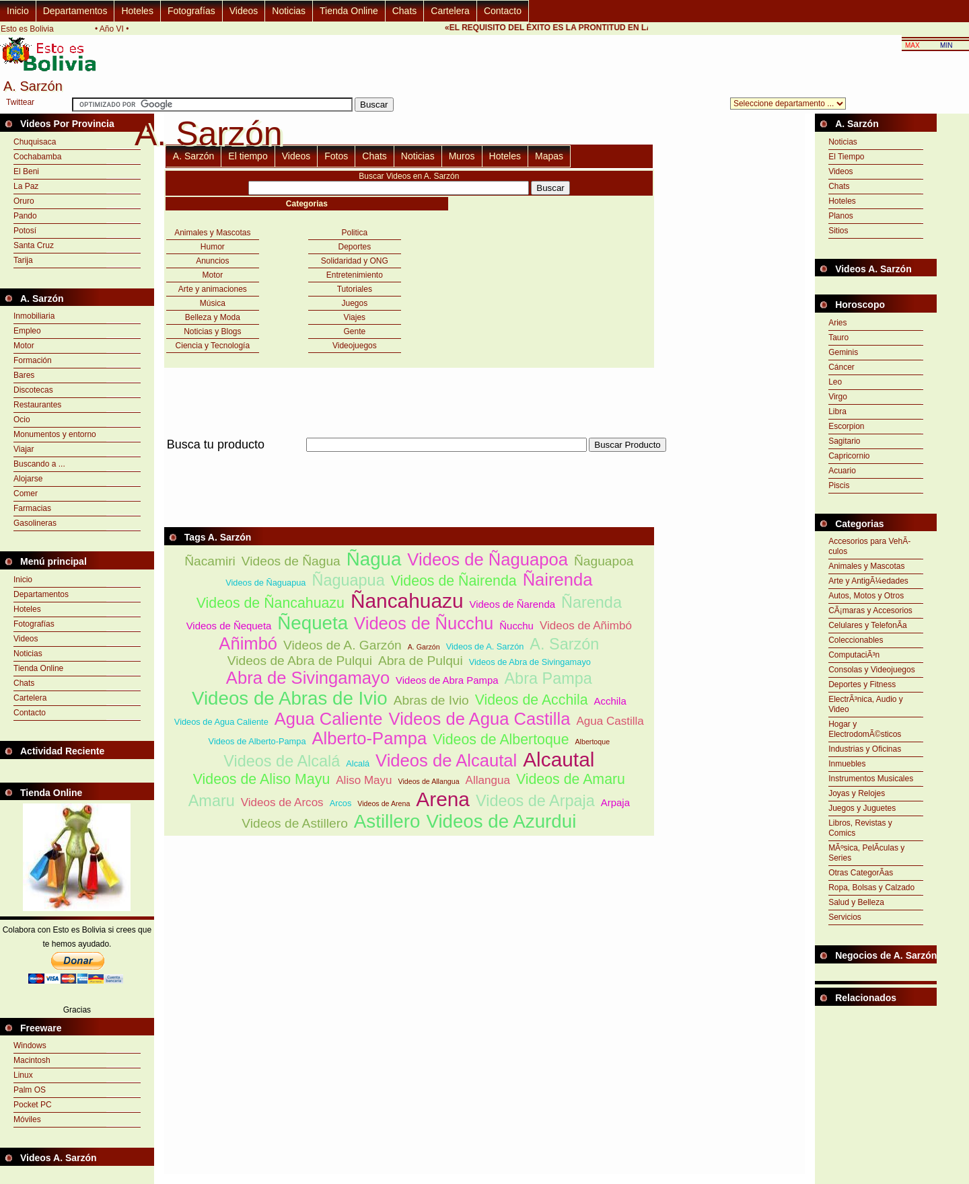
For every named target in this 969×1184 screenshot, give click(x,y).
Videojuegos (354, 345)
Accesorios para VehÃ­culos (869, 546)
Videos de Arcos (282, 802)
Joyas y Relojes (856, 793)
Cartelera (450, 10)
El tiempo (247, 156)
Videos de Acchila (531, 700)
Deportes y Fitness (862, 684)
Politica (355, 232)
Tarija (23, 260)
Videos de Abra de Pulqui (299, 661)
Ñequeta (312, 623)
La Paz (25, 186)
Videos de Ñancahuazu (270, 603)
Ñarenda (591, 602)
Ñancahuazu (407, 601)
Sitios (838, 230)
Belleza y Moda (212, 317)
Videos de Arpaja (535, 801)
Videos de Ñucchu (423, 623)
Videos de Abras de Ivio (290, 698)
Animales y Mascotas (212, 232)
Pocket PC (32, 1104)
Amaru (211, 801)
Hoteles (137, 10)
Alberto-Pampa (369, 738)
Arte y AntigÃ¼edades (868, 581)
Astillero (387, 821)
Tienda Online (349, 10)
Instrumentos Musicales (870, 778)
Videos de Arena (383, 803)
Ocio (21, 419)
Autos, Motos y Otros (866, 595)
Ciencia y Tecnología (213, 345)
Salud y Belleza (856, 902)
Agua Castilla (609, 721)
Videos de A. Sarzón (485, 646)
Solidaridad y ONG (354, 261)
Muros (462, 156)
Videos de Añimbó (586, 625)
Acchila (610, 701)
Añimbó (248, 643)
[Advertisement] (409, 460)
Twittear (20, 102)
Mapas (549, 156)
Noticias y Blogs (212, 331)
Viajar (23, 449)
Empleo (27, 331)
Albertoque (592, 742)
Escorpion (846, 426)
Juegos (354, 303)
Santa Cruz (33, 245)
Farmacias (32, 508)
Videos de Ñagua (291, 561)
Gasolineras (35, 523)
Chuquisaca (34, 142)
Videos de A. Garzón (342, 645)
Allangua (488, 780)
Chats (404, 10)
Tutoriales (354, 289)
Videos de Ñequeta (229, 625)
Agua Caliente (329, 718)
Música (212, 303)
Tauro (838, 337)
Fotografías (191, 10)
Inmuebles (846, 763)
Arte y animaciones (212, 289)
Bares (23, 375)
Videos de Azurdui (501, 821)
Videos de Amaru (570, 779)
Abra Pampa (547, 678)
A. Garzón (424, 647)
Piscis (838, 485)
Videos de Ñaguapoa (487, 559)
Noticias (289, 10)
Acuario (842, 470)
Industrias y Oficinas (864, 749)
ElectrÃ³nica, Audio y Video (865, 704)
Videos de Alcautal (446, 760)
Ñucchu (516, 625)
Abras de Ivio (431, 700)
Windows (29, 1045)
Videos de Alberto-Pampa (257, 741)
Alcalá (357, 763)
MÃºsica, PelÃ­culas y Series (866, 853)
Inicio (18, 10)
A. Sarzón (193, 156)
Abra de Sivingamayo (308, 677)
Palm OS (29, 1090)
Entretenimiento (354, 275)
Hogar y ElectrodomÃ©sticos (864, 729)
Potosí (24, 230)
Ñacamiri (210, 561)
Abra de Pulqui (420, 661)
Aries (837, 322)
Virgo (837, 396)
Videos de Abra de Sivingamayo (530, 662)
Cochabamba (37, 156)
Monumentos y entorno (54, 434)
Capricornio (848, 456)
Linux (23, 1075)
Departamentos (75, 10)
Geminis (843, 352)
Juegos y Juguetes (862, 808)
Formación (32, 360)
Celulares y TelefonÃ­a (867, 625)
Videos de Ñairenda (454, 581)
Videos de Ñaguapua (265, 583)
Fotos (336, 156)
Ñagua (374, 559)
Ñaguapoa (604, 561)
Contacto (503, 10)
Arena (443, 799)
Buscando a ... (39, 464)
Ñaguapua (348, 580)
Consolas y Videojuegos (871, 669)
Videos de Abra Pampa (447, 680)
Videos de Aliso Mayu (261, 779)
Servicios (844, 917)
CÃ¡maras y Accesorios (870, 610)
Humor (213, 246)
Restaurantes (37, 404)
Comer (25, 493)
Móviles (27, 1119)
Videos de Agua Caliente (221, 722)
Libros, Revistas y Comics (860, 828)
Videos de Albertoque (501, 740)
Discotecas (33, 390)
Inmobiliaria (34, 316)
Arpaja (615, 802)
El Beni (26, 171)
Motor (23, 345)
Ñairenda (558, 579)
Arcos (341, 803)
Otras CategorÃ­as (860, 872)
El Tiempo (846, 156)
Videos (243, 10)
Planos (840, 216)
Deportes (354, 246)
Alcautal (558, 759)
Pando (25, 216)
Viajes (354, 317)
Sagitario (844, 441)
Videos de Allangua (429, 781)
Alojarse (27, 478)
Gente (354, 331)
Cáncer (841, 367)
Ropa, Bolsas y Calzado (871, 887)
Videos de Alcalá (281, 761)
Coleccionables (855, 640)
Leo (835, 382)
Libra (837, 411)
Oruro (23, 201)
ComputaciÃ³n (854, 655)
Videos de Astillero (295, 823)
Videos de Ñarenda (512, 604)
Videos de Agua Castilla (480, 718)
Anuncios (212, 261)
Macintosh (31, 1060)
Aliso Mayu (364, 780)
